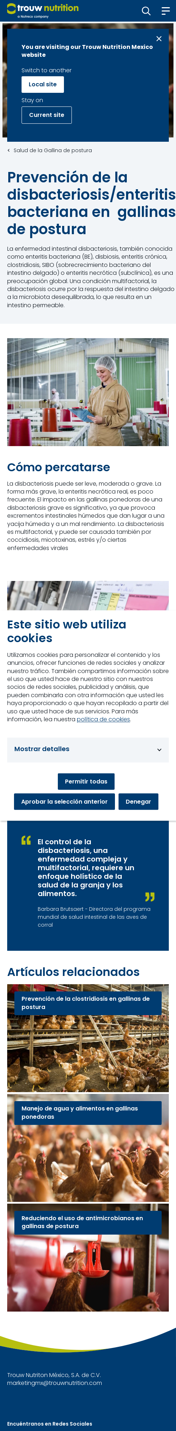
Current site (46, 115)
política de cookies (103, 719)
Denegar (138, 801)
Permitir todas (86, 781)
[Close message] (159, 39)
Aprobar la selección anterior (64, 801)
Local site (43, 84)
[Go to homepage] (43, 11)
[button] (146, 11)
